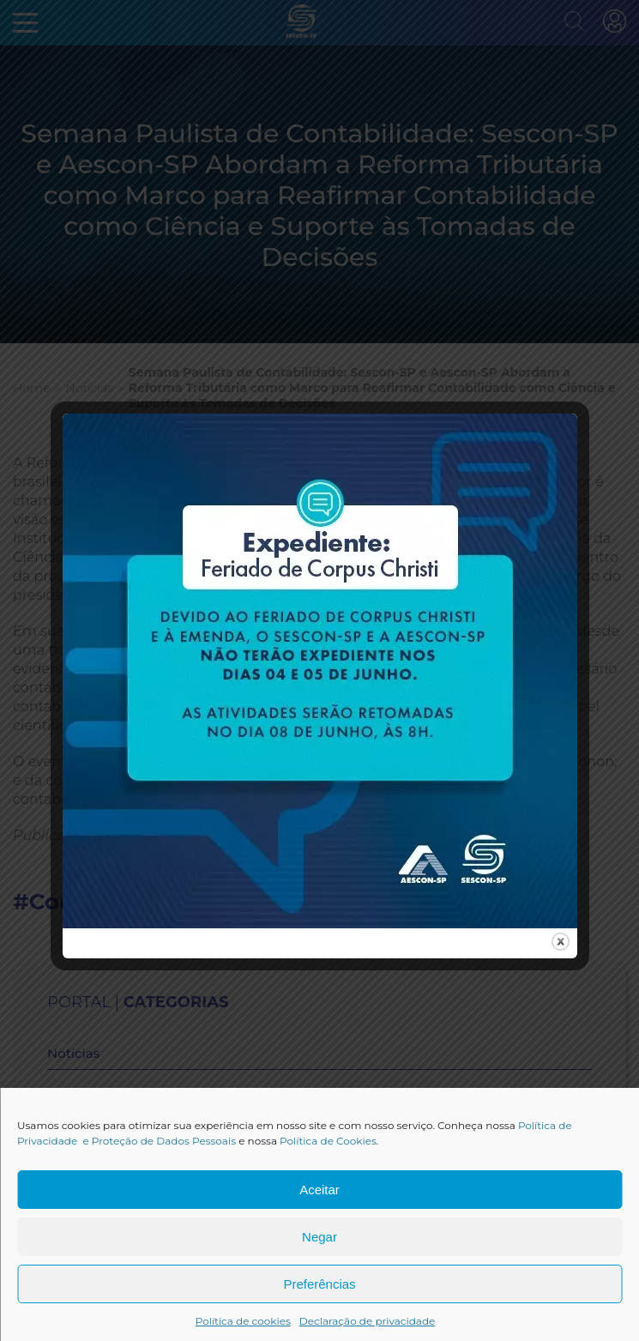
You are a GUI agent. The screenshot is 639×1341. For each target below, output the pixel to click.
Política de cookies (243, 1320)
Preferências (319, 1284)
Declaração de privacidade (367, 1320)
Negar (319, 1236)
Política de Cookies (328, 1140)
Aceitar (319, 1189)
